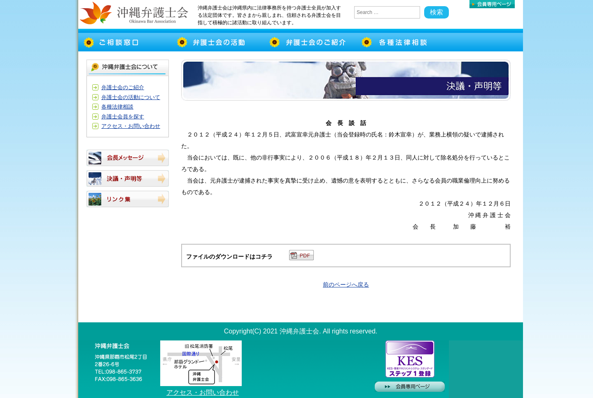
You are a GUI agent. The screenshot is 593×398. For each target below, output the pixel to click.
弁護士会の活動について (130, 97)
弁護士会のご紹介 (122, 87)
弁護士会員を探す (122, 116)
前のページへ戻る (346, 284)
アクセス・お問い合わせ (130, 126)
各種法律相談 (117, 107)
